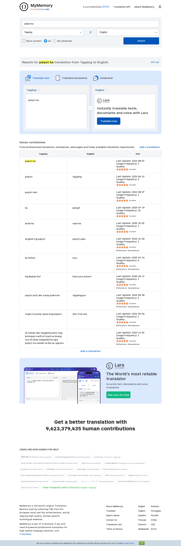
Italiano (141, 511)
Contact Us (111, 520)
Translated (114, 524)
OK (141, 543)
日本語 (154, 520)
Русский (154, 515)
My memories (62, 41)
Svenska (155, 506)
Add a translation (150, 147)
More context (32, 41)
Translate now (108, 121)
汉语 (153, 524)
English (141, 506)
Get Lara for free (118, 394)
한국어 (154, 529)
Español (142, 515)
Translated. (26, 534)
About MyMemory (144, 6)
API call (155, 62)
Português (156, 511)
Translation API (121, 6)
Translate (110, 511)
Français (142, 520)
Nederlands (143, 529)
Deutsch (142, 524)
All (47, 41)
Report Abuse (112, 515)
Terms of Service (114, 529)
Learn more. (129, 543)
